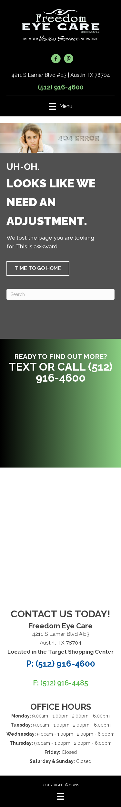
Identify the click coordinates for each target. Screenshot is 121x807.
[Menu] (60, 796)
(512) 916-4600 (61, 87)
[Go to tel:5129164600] (60, 369)
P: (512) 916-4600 (60, 664)
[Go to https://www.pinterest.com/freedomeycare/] (69, 59)
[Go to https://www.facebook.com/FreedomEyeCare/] (56, 59)
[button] (37, 268)
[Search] (60, 294)
